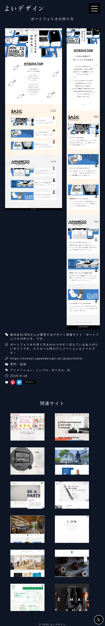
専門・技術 (18, 364)
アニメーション (21, 370)
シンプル (42, 370)
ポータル (58, 370)
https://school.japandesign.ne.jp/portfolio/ (46, 358)
